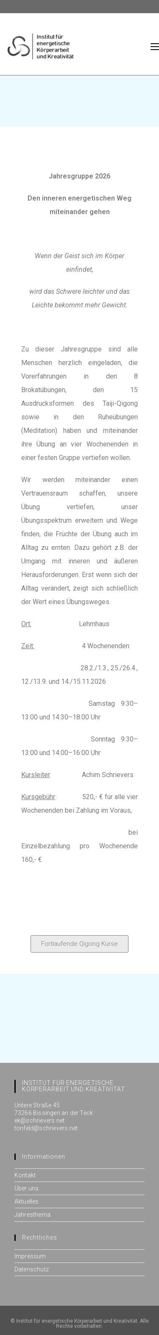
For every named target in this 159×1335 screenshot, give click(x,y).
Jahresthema (32, 1214)
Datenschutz (31, 1269)
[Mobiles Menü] (155, 46)
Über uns (26, 1188)
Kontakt (25, 1175)
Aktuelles (26, 1201)
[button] (79, 944)
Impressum (30, 1256)
